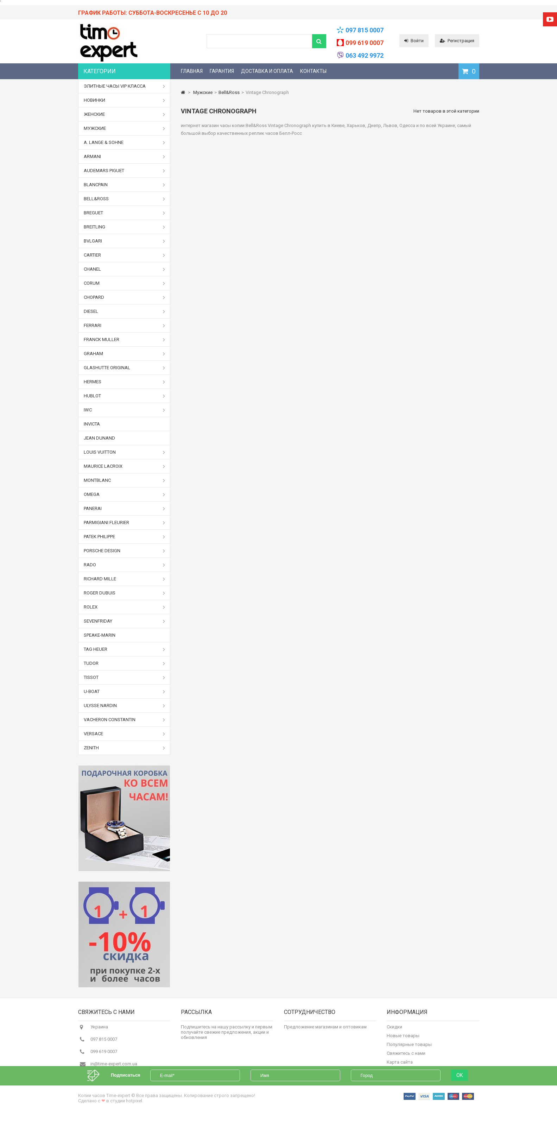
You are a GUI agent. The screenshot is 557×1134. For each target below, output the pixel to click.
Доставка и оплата (267, 71)
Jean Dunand (99, 438)
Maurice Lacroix (124, 466)
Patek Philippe (124, 537)
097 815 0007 (365, 30)
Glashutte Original (124, 368)
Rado (124, 565)
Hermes (124, 382)
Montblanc (124, 480)
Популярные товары (409, 1048)
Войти (414, 40)
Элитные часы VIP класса (124, 86)
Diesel (124, 311)
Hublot (124, 396)
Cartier (124, 255)
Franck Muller (124, 339)
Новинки (124, 100)
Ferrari (124, 325)
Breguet (124, 213)
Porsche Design (124, 551)
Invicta (92, 424)
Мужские (124, 128)
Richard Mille (124, 579)
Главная (192, 71)
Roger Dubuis (124, 593)
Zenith (124, 748)
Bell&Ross (124, 199)
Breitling (124, 227)
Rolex (124, 607)
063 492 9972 (365, 55)
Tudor (124, 663)
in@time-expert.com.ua (113, 1067)
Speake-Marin (99, 635)
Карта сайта (400, 1066)
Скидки (394, 1030)
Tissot (124, 677)
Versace (124, 734)
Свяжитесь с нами (406, 1057)
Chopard (124, 297)
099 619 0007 (365, 42)
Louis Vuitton (124, 452)
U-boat (124, 691)
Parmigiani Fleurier (124, 522)
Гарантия (222, 71)
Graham (124, 354)
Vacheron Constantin (124, 720)
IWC (124, 410)
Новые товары (403, 1039)
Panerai (124, 508)
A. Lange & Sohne (124, 142)
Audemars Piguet (124, 171)
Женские (124, 114)
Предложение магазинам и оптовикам (325, 1030)
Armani (124, 156)
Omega (124, 494)
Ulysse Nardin (124, 705)
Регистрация (457, 40)
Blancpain (124, 185)
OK (459, 1093)
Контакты (313, 71)
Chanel (124, 269)
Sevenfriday (124, 621)
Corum (124, 283)
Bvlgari (124, 241)
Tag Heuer (124, 649)
